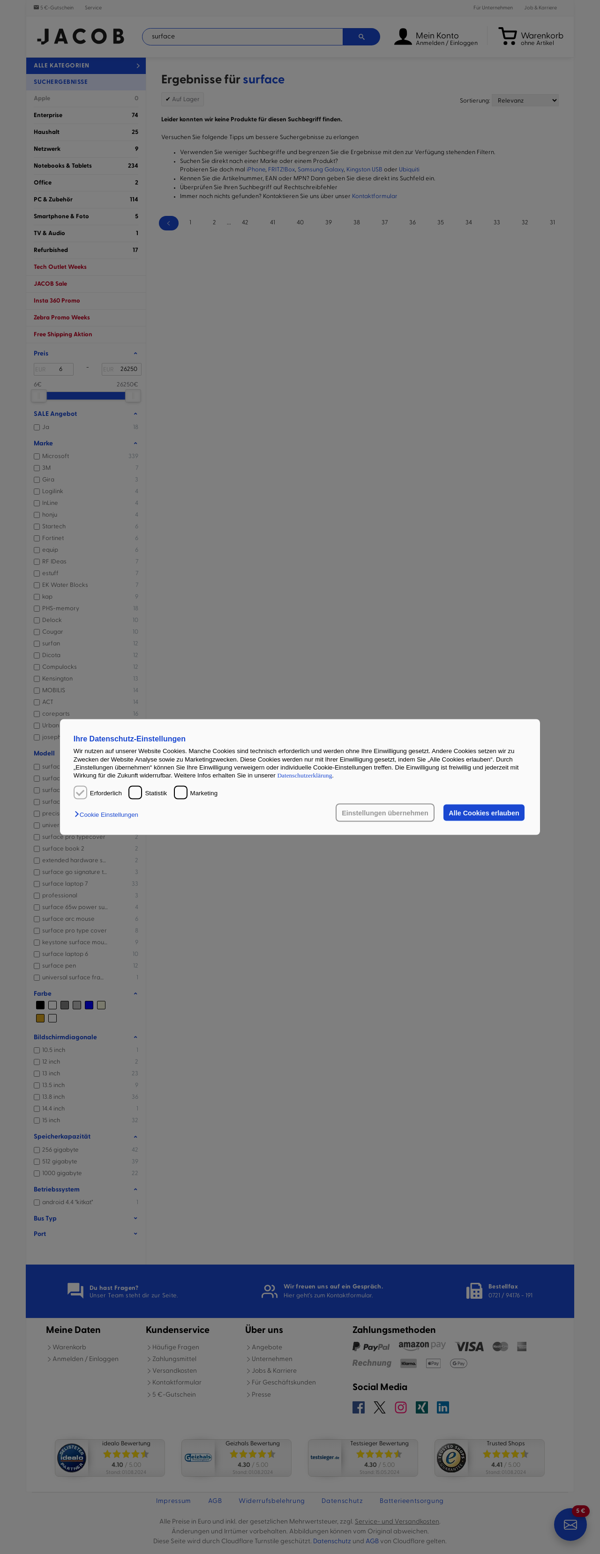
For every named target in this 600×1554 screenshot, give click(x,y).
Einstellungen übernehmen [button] (385, 812)
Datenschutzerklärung (304, 775)
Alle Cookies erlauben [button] (484, 812)
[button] (109, 814)
